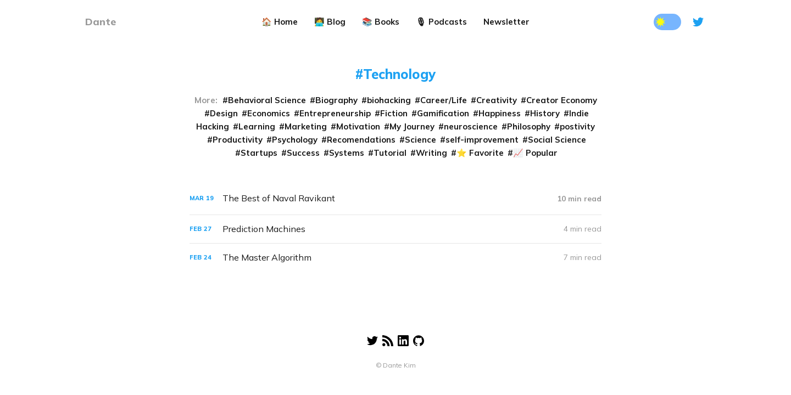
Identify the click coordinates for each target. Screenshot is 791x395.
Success (303, 153)
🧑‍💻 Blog (330, 21)
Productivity (238, 139)
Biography (336, 100)
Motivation (358, 126)
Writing (431, 153)
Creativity (496, 100)
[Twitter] (698, 21)
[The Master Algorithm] (395, 258)
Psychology (294, 139)
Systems (346, 153)
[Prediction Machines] (395, 229)
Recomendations (361, 139)
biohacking (389, 100)
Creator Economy (561, 100)
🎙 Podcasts (441, 21)
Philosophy (528, 126)
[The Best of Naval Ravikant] (395, 198)
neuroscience (471, 126)
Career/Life (443, 100)
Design (224, 113)
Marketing (306, 126)
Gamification (443, 113)
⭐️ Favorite (480, 153)
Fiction (394, 113)
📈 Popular (535, 153)
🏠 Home (279, 21)
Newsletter (506, 21)
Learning (256, 126)
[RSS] (387, 335)
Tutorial (390, 153)
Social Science (557, 139)
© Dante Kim (396, 365)
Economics (268, 113)
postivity (577, 126)
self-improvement (482, 139)
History (545, 113)
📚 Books (380, 21)
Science (420, 139)
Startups (259, 153)
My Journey (412, 126)
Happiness (499, 113)
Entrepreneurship (335, 113)
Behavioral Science (267, 100)
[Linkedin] (403, 335)
